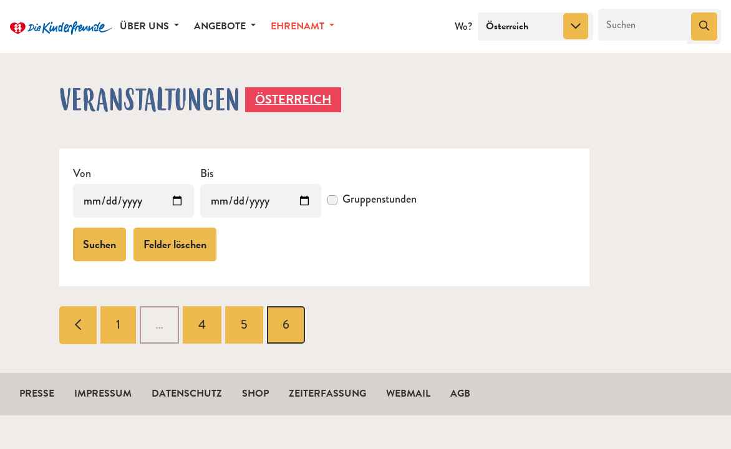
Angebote (221, 26)
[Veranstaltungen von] (133, 201)
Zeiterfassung (327, 393)
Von (82, 173)
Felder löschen (174, 244)
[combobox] (535, 26)
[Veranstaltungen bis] (260, 201)
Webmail (408, 393)
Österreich (293, 99)
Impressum (103, 393)
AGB (460, 393)
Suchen (99, 244)
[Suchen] (643, 25)
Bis (206, 173)
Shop (255, 393)
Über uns (146, 26)
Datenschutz (187, 393)
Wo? (463, 26)
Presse (36, 393)
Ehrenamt (299, 26)
